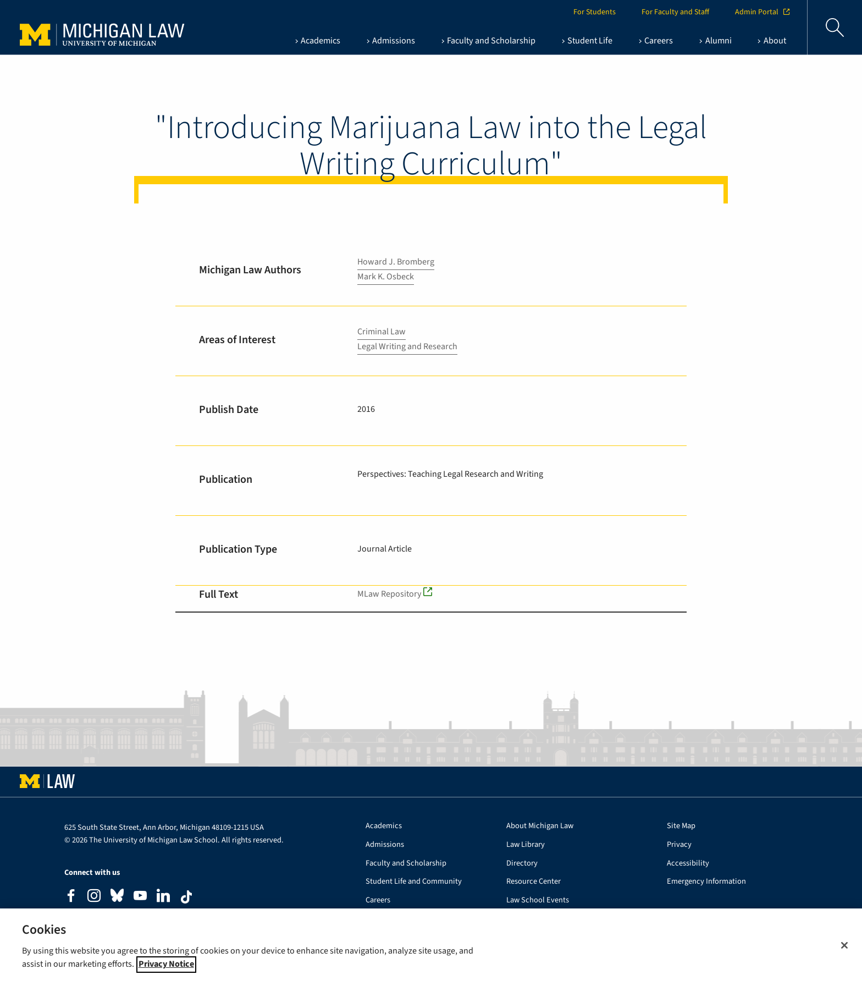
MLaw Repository (389, 594)
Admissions (385, 845)
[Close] (844, 954)
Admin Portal (762, 12)
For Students (594, 12)
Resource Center (533, 882)
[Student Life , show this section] (587, 41)
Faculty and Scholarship (406, 863)
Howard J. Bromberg (395, 262)
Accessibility (688, 863)
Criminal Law (381, 332)
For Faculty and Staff (675, 12)
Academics (384, 826)
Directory (522, 863)
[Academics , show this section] (317, 41)
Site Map (681, 826)
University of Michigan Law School (105, 27)
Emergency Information (706, 882)
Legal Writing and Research (407, 346)
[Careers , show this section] (656, 41)
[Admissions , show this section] (390, 41)
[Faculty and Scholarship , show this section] (488, 41)
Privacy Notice (166, 973)
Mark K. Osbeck (385, 277)
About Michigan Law (539, 826)
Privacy (679, 845)
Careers (378, 900)
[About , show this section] (771, 41)
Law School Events (537, 900)
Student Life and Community (414, 882)
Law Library (525, 845)
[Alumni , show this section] (715, 41)
